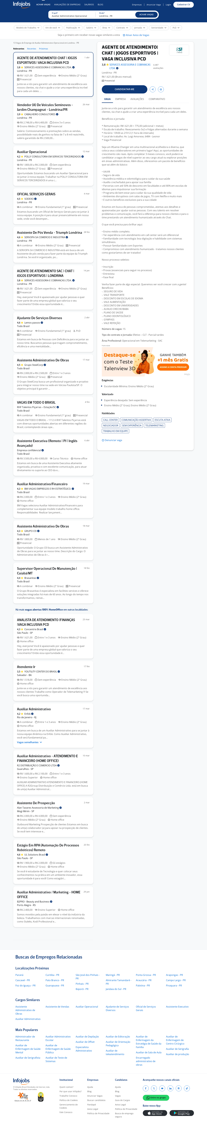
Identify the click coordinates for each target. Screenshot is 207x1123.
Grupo (35, 365)
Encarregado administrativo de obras (145, 1061)
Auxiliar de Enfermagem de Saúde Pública (58, 1049)
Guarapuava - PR (55, 985)
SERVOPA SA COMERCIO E (46, 237)
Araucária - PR (143, 980)
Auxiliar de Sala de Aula (148, 1052)
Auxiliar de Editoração (118, 1036)
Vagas (118, 1095)
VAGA (107, 99)
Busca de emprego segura (124, 1115)
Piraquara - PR (174, 985)
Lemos (33, 322)
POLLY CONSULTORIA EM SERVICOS (54, 156)
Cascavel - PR (22, 980)
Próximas (43, 48)
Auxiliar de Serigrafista (27, 1057)
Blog (100, 4)
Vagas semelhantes (29, 742)
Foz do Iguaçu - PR (25, 985)
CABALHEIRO (41, 114)
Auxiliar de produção (177, 1054)
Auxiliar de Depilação (87, 1036)
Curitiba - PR (52, 975)
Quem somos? (66, 1087)
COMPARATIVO (157, 99)
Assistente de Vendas (57, 1006)
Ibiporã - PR (82, 989)
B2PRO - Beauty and (34, 901)
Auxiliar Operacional (87, 1006)
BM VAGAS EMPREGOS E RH (49, 488)
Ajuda (90, 1087)
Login (168, 4)
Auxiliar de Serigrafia (177, 1049)
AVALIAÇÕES (137, 99)
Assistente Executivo (177, 1006)
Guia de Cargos (122, 1100)
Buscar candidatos (96, 1100)
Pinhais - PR (82, 983)
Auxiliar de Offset (85, 1041)
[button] (146, 15)
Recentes (31, 48)
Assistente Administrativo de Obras (25, 1010)
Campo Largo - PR (176, 980)
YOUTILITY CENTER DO (42, 671)
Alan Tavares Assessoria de (39, 807)
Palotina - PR (143, 985)
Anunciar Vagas (95, 1095)
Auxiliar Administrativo (28, 1019)
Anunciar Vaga (154, 4)
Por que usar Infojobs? (70, 1091)
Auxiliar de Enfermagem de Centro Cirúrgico (175, 1040)
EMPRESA (120, 99)
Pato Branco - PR (55, 980)
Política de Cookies (68, 1100)
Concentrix (35, 629)
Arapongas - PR (174, 975)
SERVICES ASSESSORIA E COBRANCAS (49, 67)
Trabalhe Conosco (68, 1095)
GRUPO (32, 531)
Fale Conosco (65, 1112)
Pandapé (91, 1104)
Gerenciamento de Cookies (68, 1106)
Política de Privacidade (98, 1113)
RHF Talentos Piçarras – (38, 407)
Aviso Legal (92, 1109)
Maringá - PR (113, 975)
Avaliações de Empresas (67, 4)
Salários (89, 4)
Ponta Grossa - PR (146, 975)
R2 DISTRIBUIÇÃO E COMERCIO (38, 765)
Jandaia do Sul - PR (116, 989)
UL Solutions (36, 854)
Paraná (19, 975)
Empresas (137, 4)
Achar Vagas (43, 4)
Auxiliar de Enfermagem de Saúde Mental (28, 1049)
